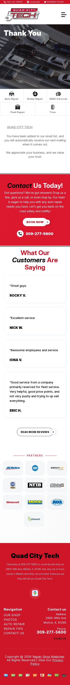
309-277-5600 (29, 564)
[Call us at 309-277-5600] (35, 233)
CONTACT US (14, 633)
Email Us (60, 638)
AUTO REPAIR (14, 624)
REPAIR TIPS (13, 628)
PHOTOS (10, 619)
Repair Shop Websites (48, 656)
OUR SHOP (12, 615)
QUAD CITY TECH (20, 127)
